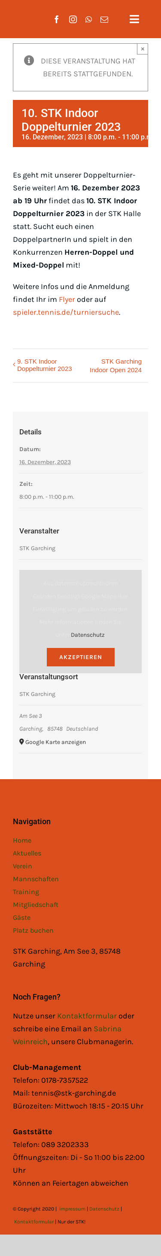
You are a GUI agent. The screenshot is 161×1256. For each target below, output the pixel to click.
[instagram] (73, 19)
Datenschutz (88, 635)
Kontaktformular (87, 1016)
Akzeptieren (80, 657)
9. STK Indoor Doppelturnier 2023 (44, 365)
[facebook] (57, 19)
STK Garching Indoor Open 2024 (116, 365)
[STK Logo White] (22, 13)
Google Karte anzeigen (55, 742)
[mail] (104, 19)
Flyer (67, 299)
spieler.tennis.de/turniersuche (66, 312)
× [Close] (143, 48)
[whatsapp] (88, 19)
